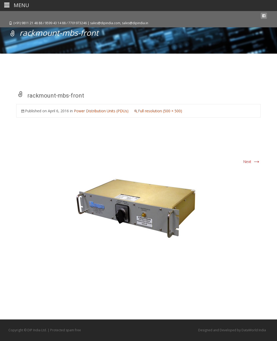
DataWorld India (254, 330)
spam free (73, 330)
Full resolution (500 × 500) (160, 110)
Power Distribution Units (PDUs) (101, 110)
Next (252, 161)
